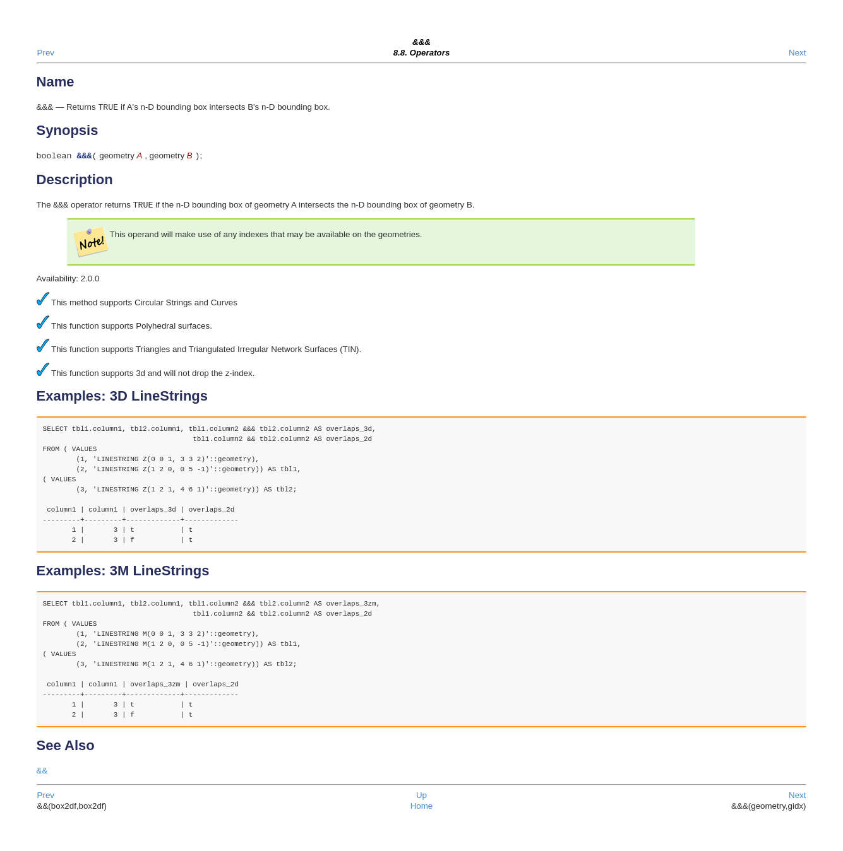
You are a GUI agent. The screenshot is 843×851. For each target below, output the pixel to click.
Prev (45, 52)
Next (797, 52)
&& (42, 774)
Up (421, 799)
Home (421, 809)
